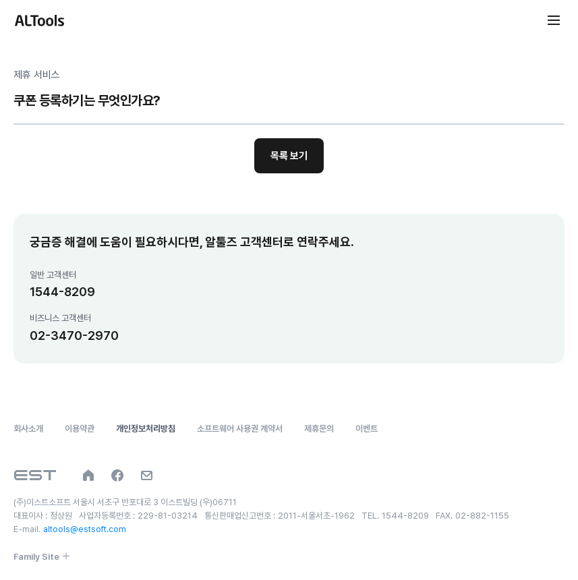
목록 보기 (289, 156)
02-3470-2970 (74, 335)
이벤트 (366, 429)
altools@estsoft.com (84, 529)
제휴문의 (319, 429)
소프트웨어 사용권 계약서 (240, 429)
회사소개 (28, 429)
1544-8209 (62, 292)
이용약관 (79, 429)
